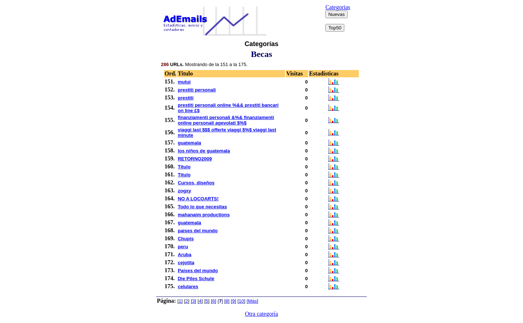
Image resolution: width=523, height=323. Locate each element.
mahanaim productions (204, 214)
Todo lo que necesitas (202, 206)
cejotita (186, 262)
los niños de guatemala (204, 151)
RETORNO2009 (195, 159)
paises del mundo (198, 230)
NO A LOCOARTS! (198, 198)
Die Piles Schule (196, 278)
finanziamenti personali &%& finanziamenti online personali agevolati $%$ (226, 120)
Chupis (186, 238)
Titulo (184, 166)
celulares (188, 286)
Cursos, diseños (196, 182)
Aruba (184, 254)
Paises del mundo (198, 270)
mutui (184, 82)
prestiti (185, 98)
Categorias (337, 7)
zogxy (184, 190)
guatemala (189, 143)
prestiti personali (197, 90)
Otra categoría (261, 314)
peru (183, 246)
